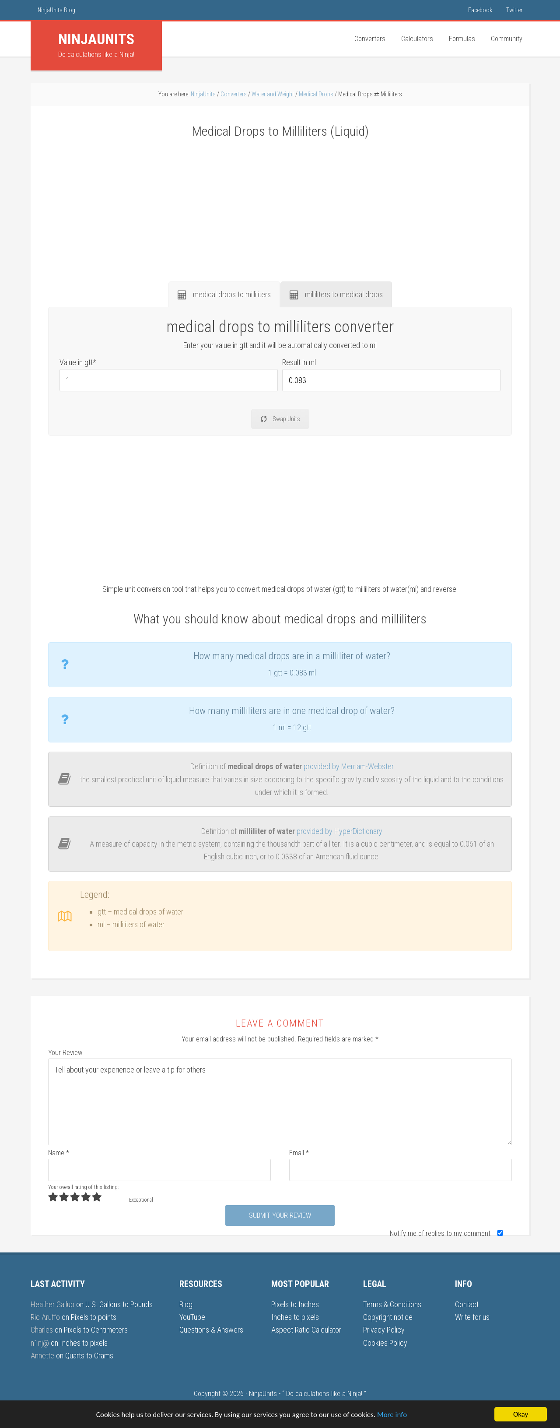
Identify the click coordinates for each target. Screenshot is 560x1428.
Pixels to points (93, 1317)
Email (299, 1153)
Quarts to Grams (89, 1355)
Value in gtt (78, 362)
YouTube (192, 1317)
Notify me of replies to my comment (448, 1233)
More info (392, 1414)
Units (96, 39)
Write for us (472, 1317)
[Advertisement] (280, 205)
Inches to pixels (84, 1342)
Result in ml (299, 362)
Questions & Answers (211, 1329)
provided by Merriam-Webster (349, 766)
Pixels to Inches (295, 1304)
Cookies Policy (385, 1342)
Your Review (65, 1052)
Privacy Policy (384, 1329)
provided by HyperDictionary (339, 831)
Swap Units (280, 418)
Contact (467, 1304)
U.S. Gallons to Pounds (119, 1304)
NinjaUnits (263, 1393)
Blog (185, 1304)
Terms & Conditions (392, 1304)
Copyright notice (388, 1317)
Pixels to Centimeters (96, 1329)
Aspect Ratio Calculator (306, 1329)
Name (58, 1153)
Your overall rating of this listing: (83, 1187)
